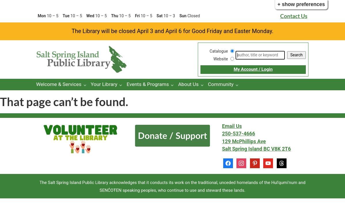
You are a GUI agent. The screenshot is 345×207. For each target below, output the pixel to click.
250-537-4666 (238, 134)
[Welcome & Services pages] (86, 85)
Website (220, 59)
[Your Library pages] (122, 85)
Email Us (232, 126)
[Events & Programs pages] (173, 85)
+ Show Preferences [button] (301, 4)
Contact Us (293, 16)
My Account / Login (253, 69)
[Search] (260, 55)
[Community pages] (238, 85)
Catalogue (219, 51)
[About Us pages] (203, 85)
